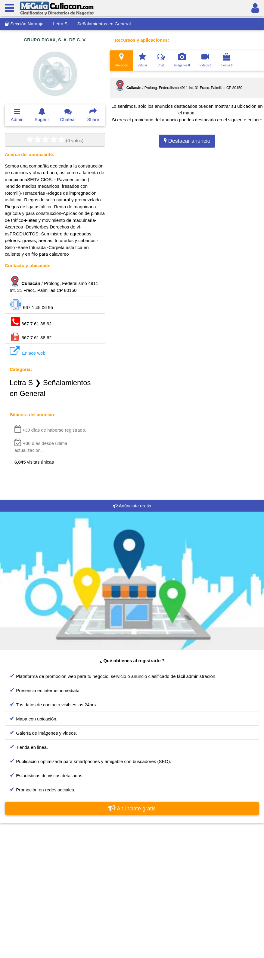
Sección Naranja (24, 23)
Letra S (60, 23)
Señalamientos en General (104, 23)
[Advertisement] (132, 889)
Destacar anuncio (187, 141)
